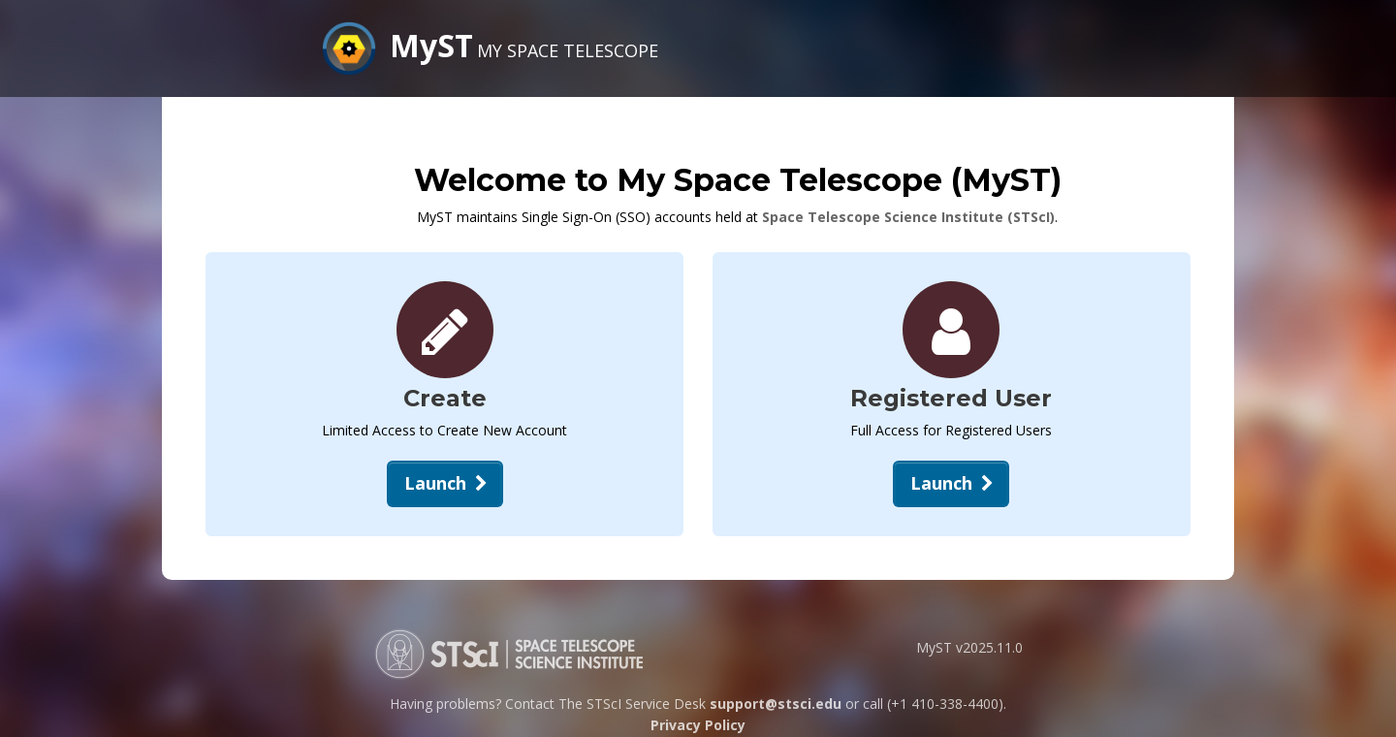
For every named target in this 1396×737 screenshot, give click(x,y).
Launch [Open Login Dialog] (954, 483)
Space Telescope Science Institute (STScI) (908, 217)
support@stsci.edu (775, 703)
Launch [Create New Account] (448, 483)
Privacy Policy (698, 725)
